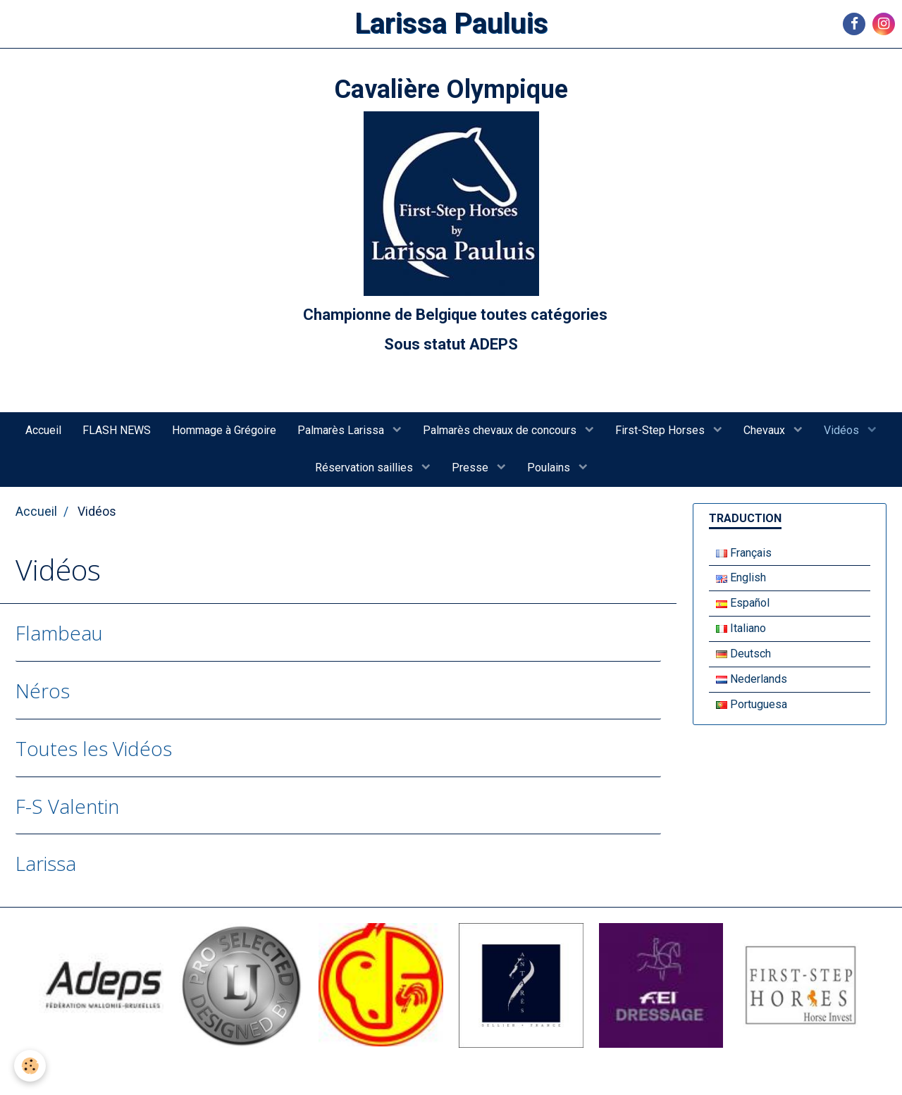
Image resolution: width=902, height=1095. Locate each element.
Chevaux (765, 430)
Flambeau (59, 633)
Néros (43, 691)
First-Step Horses (661, 430)
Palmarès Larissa (342, 430)
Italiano (741, 628)
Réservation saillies (365, 467)
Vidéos (843, 430)
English (741, 577)
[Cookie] (30, 1066)
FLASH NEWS (116, 430)
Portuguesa (751, 704)
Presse (471, 467)
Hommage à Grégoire (224, 430)
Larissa (46, 863)
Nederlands (751, 679)
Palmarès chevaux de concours (501, 430)
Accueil (43, 430)
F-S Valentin (67, 806)
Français (744, 552)
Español (743, 603)
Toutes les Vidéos (94, 748)
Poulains (550, 467)
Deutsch (743, 653)
